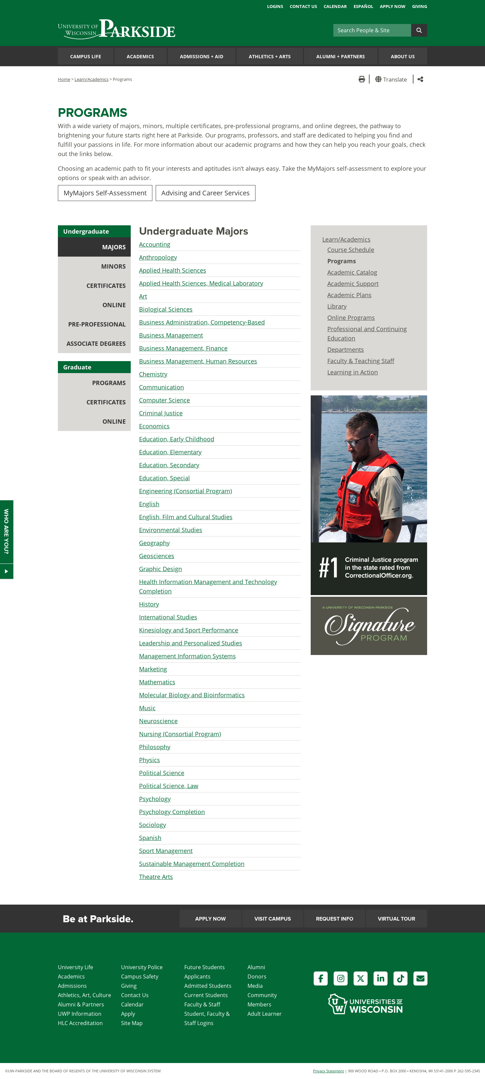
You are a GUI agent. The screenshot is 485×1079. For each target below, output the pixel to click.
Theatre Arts (156, 877)
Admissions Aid (201, 56)
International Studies (168, 617)
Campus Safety (139, 976)
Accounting (154, 244)
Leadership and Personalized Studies (190, 643)
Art (143, 296)
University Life (75, 967)
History (149, 604)
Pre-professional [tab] (97, 324)
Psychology (155, 799)
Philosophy (154, 747)
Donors (256, 976)
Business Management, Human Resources (198, 361)
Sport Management (166, 851)
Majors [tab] (114, 247)
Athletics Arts (270, 56)
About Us (403, 56)
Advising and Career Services (205, 192)
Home (64, 79)
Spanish (150, 838)
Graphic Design (160, 569)
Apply (128, 1013)
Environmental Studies (170, 530)
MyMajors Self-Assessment (105, 192)
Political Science (161, 773)
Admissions (72, 985)
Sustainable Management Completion (191, 864)
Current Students (206, 995)
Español (363, 6)
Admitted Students (208, 985)
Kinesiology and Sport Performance (188, 630)
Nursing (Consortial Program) (180, 734)
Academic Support (353, 284)
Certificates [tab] (106, 286)
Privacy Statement (328, 1070)
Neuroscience (158, 721)
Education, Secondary (169, 465)
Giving (419, 6)
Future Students (204, 967)
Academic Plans (349, 295)
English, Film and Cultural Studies (186, 517)
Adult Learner (264, 1013)
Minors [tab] (113, 266)
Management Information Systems (187, 656)
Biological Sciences (166, 309)
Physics (149, 760)
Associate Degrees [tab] (96, 343)
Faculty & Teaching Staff (360, 361)
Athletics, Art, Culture (84, 995)
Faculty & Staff (202, 1004)
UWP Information (79, 1013)
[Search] (372, 30)
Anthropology (158, 257)
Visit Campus (272, 919)
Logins (275, 6)
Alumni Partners (340, 56)
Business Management (171, 335)
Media (255, 985)
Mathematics (157, 682)
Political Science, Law (168, 786)
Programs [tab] (111, 385)
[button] (392, 79)
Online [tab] (114, 305)
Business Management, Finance (183, 348)
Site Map (132, 1023)
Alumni (256, 967)
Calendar (335, 6)
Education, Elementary (170, 452)
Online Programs (351, 318)
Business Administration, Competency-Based (202, 322)
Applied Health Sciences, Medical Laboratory (201, 283)
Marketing (153, 669)
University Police (142, 967)
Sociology (152, 825)
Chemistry (153, 374)
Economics (154, 426)
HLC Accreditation (80, 1023)
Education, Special (164, 478)
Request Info (334, 919)
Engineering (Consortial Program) (185, 491)
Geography (154, 543)
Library (337, 306)
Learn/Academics (91, 79)
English (149, 504)
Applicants (197, 976)
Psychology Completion (172, 812)
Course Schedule (350, 250)
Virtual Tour (396, 919)
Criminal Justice (161, 413)
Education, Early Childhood (176, 439)
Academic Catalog (352, 272)
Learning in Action (352, 372)
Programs (341, 261)
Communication (161, 387)
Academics (140, 56)
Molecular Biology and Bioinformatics (192, 695)
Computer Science (164, 400)
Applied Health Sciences (172, 270)
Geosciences (156, 556)
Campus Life (85, 56)
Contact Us (303, 6)
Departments (345, 349)
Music (147, 708)
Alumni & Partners (81, 1004)
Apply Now (392, 6)
